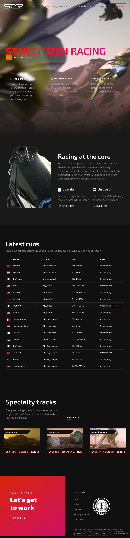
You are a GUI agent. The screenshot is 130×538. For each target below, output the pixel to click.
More (92, 5)
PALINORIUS (17, 305)
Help (76, 500)
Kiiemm (16, 265)
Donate (77, 511)
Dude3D (16, 332)
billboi (15, 285)
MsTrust (16, 298)
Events (35, 5)
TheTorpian (18, 278)
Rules (76, 505)
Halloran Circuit (50, 338)
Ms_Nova (17, 292)
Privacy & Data (81, 516)
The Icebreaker (49, 271)
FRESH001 (17, 352)
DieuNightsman (20, 318)
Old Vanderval (49, 265)
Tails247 (16, 359)
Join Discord (80, 521)
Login (101, 5)
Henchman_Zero (20, 325)
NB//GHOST (48, 285)
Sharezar (17, 312)
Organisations (60, 5)
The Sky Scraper (50, 318)
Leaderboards (78, 5)
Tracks (45, 5)
